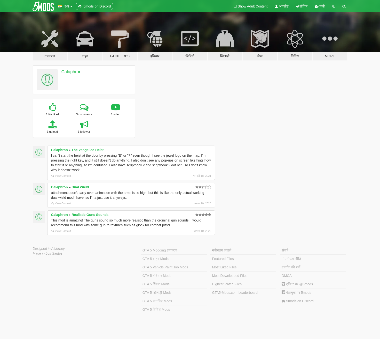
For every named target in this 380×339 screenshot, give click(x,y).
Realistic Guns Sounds (89, 215)
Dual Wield (80, 187)
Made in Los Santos (48, 253)
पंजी (320, 6)
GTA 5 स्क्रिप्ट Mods (156, 284)
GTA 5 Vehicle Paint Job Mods (165, 267)
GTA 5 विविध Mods (156, 309)
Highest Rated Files (227, 284)
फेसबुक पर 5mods (296, 292)
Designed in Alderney (49, 249)
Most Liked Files (224, 267)
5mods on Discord (298, 301)
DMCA (287, 276)
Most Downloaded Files (229, 276)
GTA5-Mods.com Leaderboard (235, 293)
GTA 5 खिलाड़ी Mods (157, 293)
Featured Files (223, 259)
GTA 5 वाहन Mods (155, 259)
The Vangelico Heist (87, 150)
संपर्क (285, 250)
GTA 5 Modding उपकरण (159, 250)
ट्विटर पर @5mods (297, 284)
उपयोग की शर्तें (291, 267)
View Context (61, 175)
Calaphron (71, 71)
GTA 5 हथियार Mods (156, 276)
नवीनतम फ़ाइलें (221, 250)
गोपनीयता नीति (291, 259)
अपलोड (281, 6)
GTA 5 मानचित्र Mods (157, 301)
